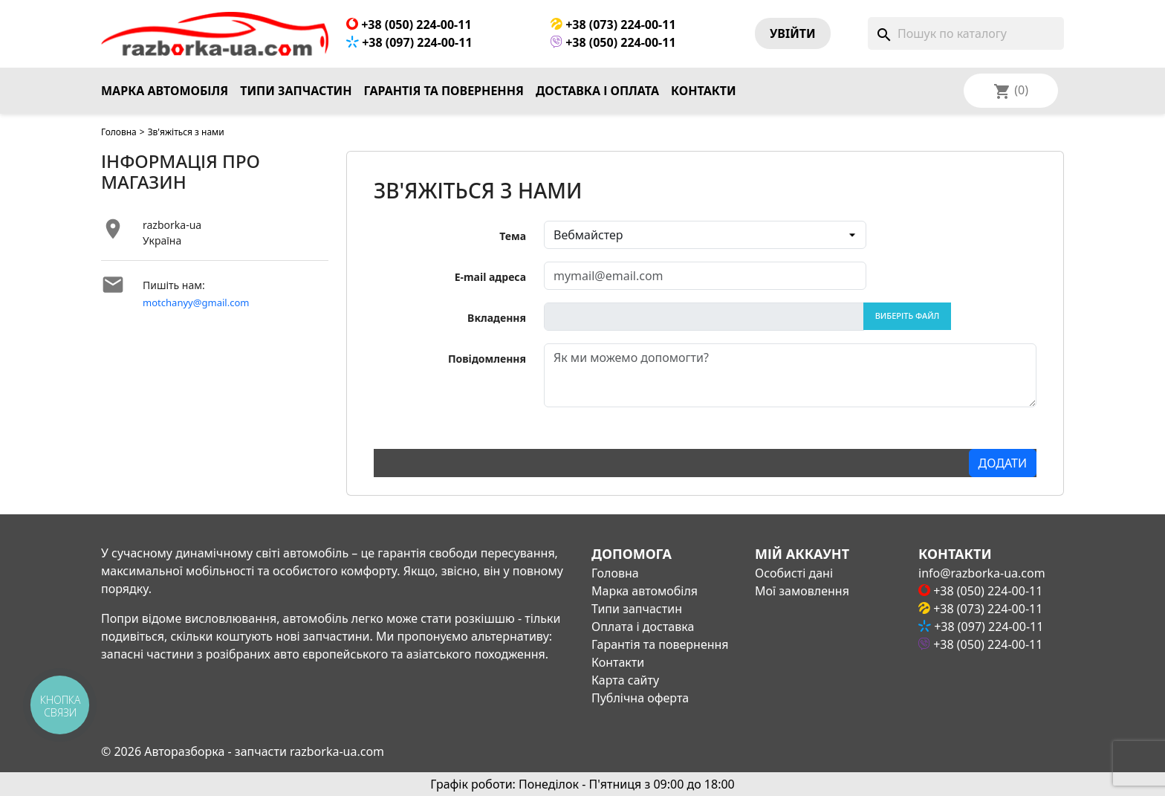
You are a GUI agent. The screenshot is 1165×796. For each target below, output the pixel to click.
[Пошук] (966, 33)
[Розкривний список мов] (1030, 91)
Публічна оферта (640, 698)
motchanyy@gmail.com (196, 302)
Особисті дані (794, 573)
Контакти (703, 90)
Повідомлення (487, 359)
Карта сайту (625, 680)
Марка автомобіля (164, 90)
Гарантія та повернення (444, 90)
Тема (512, 236)
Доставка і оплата (597, 90)
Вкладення (496, 318)
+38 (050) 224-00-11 (409, 24)
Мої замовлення (802, 591)
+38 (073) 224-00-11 (613, 24)
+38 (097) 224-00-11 (409, 42)
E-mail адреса (490, 277)
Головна (119, 132)
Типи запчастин (295, 90)
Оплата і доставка (642, 626)
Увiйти (793, 33)
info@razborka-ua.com (981, 573)
